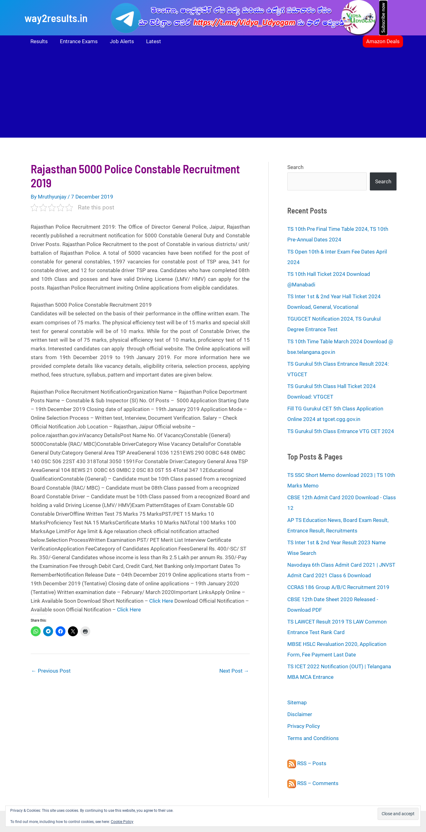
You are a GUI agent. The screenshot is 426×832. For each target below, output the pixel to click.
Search (295, 167)
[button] (383, 41)
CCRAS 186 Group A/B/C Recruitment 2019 (338, 587)
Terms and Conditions (313, 738)
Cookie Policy (122, 822)
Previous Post (51, 671)
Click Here (161, 601)
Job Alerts (118, 41)
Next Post (234, 671)
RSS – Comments (313, 783)
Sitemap (297, 702)
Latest (148, 41)
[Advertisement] (213, 94)
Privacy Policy (303, 726)
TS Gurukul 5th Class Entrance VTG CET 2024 (340, 431)
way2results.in (56, 17)
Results (38, 41)
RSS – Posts (306, 763)
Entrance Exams (77, 41)
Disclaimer (299, 714)
